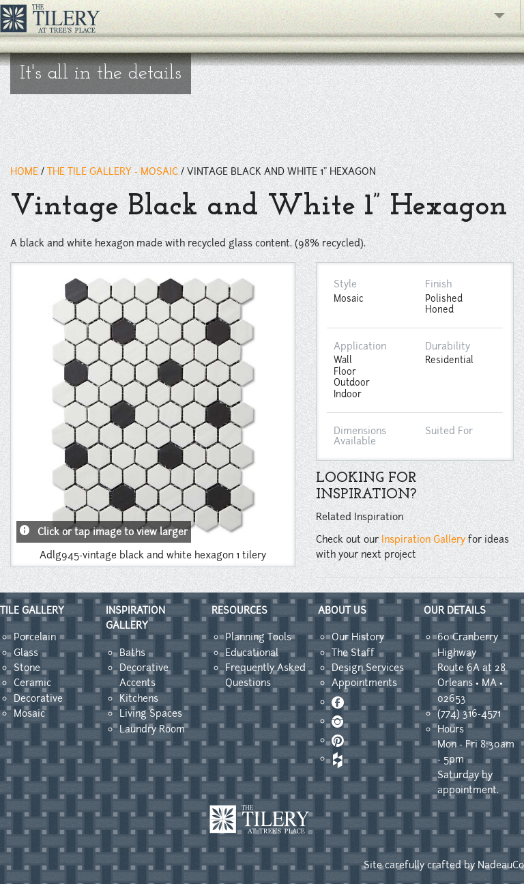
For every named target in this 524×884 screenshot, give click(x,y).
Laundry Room (152, 729)
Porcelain (35, 637)
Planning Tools (258, 637)
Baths (132, 652)
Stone (27, 667)
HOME (24, 171)
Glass (26, 652)
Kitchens (138, 698)
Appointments (364, 682)
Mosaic (29, 713)
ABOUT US (342, 610)
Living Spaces (150, 713)
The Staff (353, 652)
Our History (358, 637)
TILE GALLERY (32, 610)
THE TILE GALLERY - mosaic (112, 171)
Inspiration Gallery (423, 539)
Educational (251, 652)
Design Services (368, 667)
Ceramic (32, 682)
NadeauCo (501, 865)
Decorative (38, 698)
